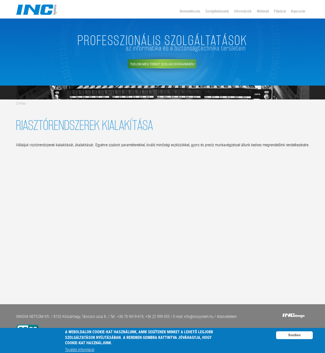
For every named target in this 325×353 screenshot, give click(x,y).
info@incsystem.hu (198, 316)
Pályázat (280, 11)
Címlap (20, 103)
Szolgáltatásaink (217, 11)
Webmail (263, 11)
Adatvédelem (227, 316)
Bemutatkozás (190, 11)
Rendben (294, 337)
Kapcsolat (298, 11)
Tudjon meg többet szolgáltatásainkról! (162, 64)
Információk (243, 11)
